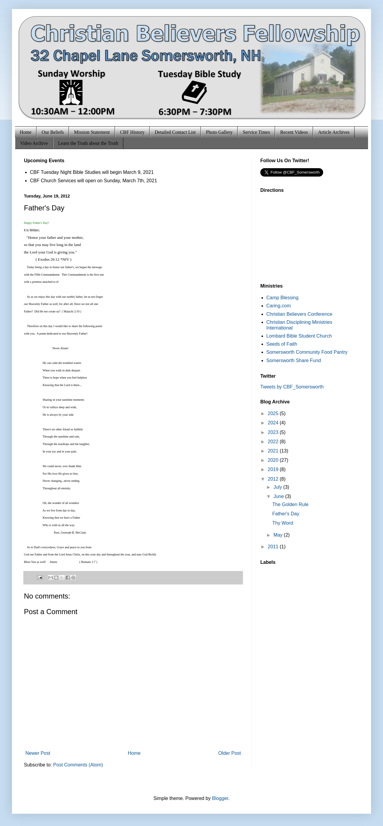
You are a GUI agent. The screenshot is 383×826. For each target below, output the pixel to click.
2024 (274, 422)
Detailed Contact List (175, 132)
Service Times (256, 132)
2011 (274, 546)
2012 (274, 479)
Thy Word (282, 523)
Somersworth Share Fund (293, 360)
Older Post (229, 753)
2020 (274, 460)
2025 (274, 413)
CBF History (132, 132)
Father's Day (285, 513)
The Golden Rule (290, 504)
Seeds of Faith (281, 344)
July (278, 487)
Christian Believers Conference (299, 314)
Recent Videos (294, 132)
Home (25, 132)
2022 (274, 441)
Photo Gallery (219, 132)
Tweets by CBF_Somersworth (292, 386)
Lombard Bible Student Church (299, 335)
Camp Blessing (282, 297)
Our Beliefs (53, 132)
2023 (274, 432)
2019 (274, 469)
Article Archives (333, 132)
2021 (274, 450)
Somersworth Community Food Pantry (306, 352)
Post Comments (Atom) (78, 764)
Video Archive (34, 143)
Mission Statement (92, 132)
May (278, 534)
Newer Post (37, 753)
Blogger (220, 798)
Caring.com (278, 305)
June (279, 496)
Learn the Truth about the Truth (88, 143)
